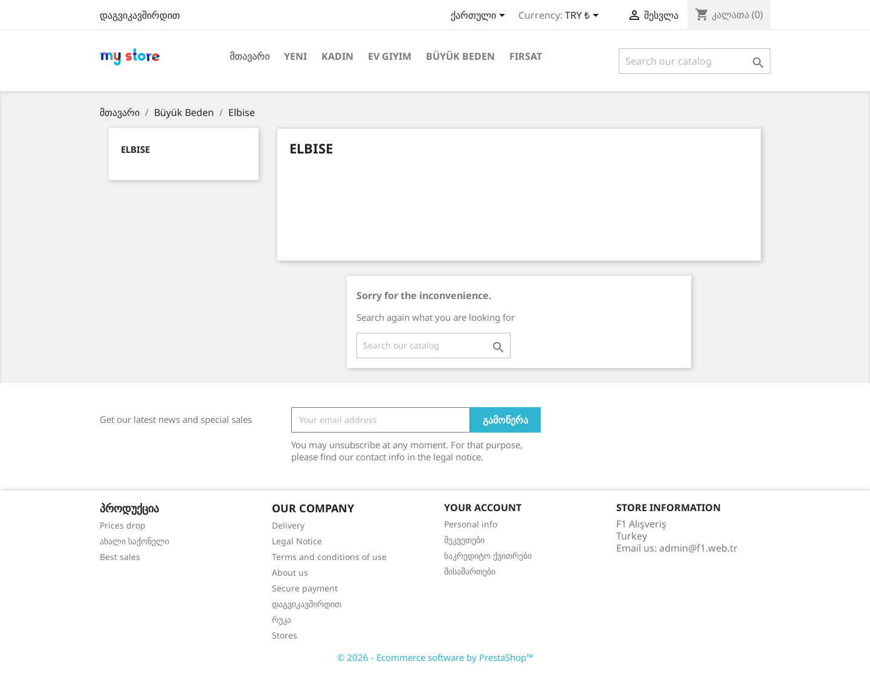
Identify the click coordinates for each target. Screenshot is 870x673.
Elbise (135, 149)
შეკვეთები (464, 540)
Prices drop (123, 525)
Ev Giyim (389, 56)
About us (290, 572)
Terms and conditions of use (329, 556)
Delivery (288, 525)
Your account (482, 507)
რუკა (281, 619)
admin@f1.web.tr (698, 548)
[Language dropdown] (480, 16)
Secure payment (305, 588)
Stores (284, 635)
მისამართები (469, 571)
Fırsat (525, 56)
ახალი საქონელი (134, 541)
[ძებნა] (694, 61)
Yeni (295, 56)
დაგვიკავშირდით (140, 15)
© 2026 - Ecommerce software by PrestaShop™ (435, 657)
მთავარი (249, 56)
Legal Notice (297, 541)
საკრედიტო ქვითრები (488, 555)
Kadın (337, 56)
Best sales (120, 556)
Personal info (470, 524)
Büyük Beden (460, 56)
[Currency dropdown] (584, 16)
